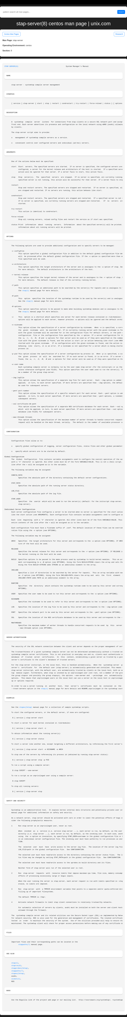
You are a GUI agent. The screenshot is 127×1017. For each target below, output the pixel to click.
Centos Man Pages (11, 34)
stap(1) (25, 291)
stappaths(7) (24, 944)
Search (121, 12)
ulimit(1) (15, 979)
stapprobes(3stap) (19, 968)
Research (119, 34)
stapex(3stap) (25, 707)
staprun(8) (16, 966)
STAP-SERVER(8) (11, 66)
